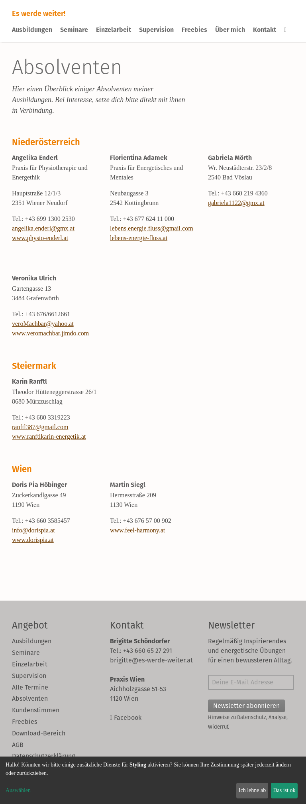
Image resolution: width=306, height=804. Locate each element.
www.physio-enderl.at (40, 238)
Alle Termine (30, 687)
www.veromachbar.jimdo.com (50, 333)
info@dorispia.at (33, 530)
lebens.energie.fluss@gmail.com (151, 228)
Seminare (74, 29)
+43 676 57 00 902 (147, 520)
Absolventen (30, 698)
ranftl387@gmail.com (40, 427)
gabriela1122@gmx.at (236, 202)
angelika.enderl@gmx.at (43, 228)
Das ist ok (284, 790)
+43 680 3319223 (47, 417)
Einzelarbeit (113, 29)
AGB (18, 744)
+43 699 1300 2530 (50, 218)
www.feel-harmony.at (137, 530)
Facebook (125, 717)
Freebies (194, 29)
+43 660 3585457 (47, 520)
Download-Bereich (38, 733)
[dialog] (153, 780)
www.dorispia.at (33, 539)
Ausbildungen (32, 29)
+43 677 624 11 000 (148, 218)
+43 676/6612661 (47, 314)
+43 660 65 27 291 (147, 650)
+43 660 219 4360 (244, 193)
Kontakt (264, 29)
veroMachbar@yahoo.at (43, 323)
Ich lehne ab (252, 790)
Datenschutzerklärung (43, 756)
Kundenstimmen (35, 710)
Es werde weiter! (38, 13)
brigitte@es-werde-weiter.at (151, 660)
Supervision (156, 29)
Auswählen (18, 790)
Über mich (230, 29)
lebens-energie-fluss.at (138, 238)
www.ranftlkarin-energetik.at (49, 436)
